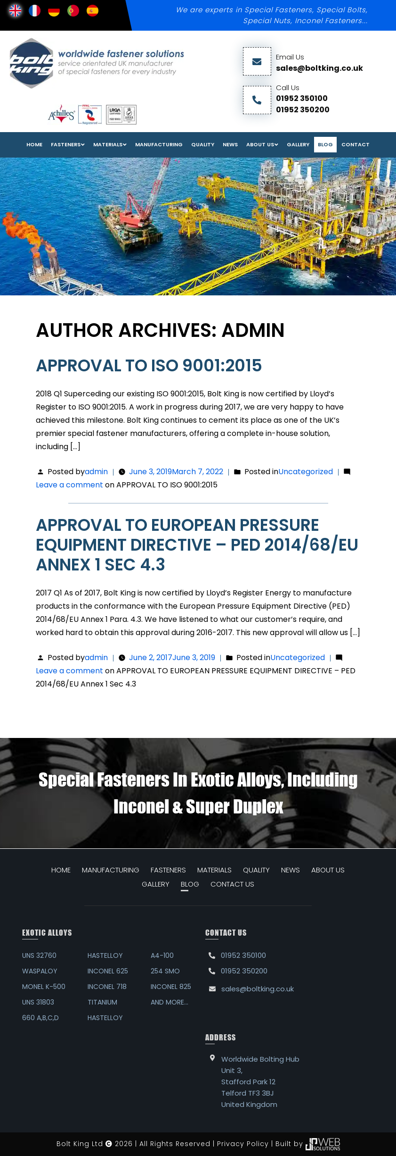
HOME (61, 870)
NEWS (290, 870)
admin (96, 471)
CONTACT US (232, 884)
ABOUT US (328, 870)
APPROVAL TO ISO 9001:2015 (149, 365)
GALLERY (156, 884)
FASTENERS (66, 144)
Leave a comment (127, 484)
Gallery (298, 144)
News (230, 144)
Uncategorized (305, 471)
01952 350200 (303, 109)
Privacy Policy (243, 1143)
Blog (325, 144)
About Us (260, 144)
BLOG (190, 884)
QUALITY (256, 870)
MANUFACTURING (110, 870)
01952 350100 (302, 98)
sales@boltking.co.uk (319, 68)
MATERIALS (214, 870)
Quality (202, 144)
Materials (107, 144)
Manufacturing (159, 144)
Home (34, 144)
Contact (355, 144)
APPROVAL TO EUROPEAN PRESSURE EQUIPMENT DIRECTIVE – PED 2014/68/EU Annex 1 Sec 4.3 (197, 544)
